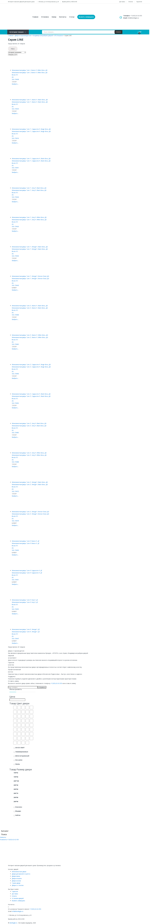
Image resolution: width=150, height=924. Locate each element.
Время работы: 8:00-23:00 (69, 1)
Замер (54, 17)
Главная (35, 17)
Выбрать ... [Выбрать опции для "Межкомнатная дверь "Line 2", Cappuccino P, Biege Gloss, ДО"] (15, 378)
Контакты (62, 17)
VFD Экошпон (58, 35)
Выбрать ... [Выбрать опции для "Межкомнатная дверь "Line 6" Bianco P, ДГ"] (15, 555)
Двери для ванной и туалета (21, 874)
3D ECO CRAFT (20, 748)
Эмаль (17, 764)
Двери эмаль (16, 876)
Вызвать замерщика (86, 17)
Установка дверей (18, 898)
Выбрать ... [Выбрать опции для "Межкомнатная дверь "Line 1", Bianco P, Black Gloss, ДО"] (15, 113)
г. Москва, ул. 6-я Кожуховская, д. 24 (48, 1)
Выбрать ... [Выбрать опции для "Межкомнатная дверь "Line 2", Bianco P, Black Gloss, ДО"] (15, 319)
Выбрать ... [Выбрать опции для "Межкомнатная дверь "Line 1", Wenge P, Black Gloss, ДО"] (15, 260)
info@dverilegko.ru (133, 18)
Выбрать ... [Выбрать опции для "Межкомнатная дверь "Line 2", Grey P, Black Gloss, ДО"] (15, 437)
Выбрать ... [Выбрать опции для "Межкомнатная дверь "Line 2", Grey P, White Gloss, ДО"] (15, 466)
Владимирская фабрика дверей (43, 35)
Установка (45, 17)
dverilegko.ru (13, 923)
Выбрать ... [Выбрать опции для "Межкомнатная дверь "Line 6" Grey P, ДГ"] (15, 614)
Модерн (18, 811)
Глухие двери (16, 883)
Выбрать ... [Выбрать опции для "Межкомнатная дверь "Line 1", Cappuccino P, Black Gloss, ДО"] (15, 172)
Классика (18, 807)
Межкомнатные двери (19, 871)
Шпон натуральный (22, 756)
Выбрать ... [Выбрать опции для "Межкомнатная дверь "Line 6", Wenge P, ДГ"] (15, 643)
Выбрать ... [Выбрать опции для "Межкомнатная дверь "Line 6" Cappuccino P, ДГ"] (15, 584)
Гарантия (139, 1)
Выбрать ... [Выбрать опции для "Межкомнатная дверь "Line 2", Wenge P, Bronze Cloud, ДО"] (15, 525)
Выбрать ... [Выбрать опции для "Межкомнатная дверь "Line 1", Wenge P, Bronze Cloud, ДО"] (15, 290)
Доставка (122, 1)
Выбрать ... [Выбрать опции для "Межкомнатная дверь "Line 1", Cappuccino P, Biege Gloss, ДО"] (15, 143)
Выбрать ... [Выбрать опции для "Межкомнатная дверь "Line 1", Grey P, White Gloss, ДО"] (15, 231)
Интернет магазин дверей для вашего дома (21, 1)
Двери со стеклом (17, 885)
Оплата (130, 1)
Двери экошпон (17, 878)
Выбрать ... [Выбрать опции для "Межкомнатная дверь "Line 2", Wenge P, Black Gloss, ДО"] (15, 496)
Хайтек (17, 815)
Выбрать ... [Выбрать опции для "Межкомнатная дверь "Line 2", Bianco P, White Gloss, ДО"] (15, 349)
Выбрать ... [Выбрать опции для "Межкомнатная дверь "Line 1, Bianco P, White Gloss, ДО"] (15, 84)
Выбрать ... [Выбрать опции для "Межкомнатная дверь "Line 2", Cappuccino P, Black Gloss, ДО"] (15, 408)
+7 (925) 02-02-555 (136, 16)
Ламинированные (21, 752)
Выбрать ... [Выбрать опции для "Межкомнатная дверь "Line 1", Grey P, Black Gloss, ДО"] (15, 202)
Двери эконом (16, 881)
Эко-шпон (18, 760)
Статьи (71, 17)
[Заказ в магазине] (17, 52)
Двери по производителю (23, 35)
